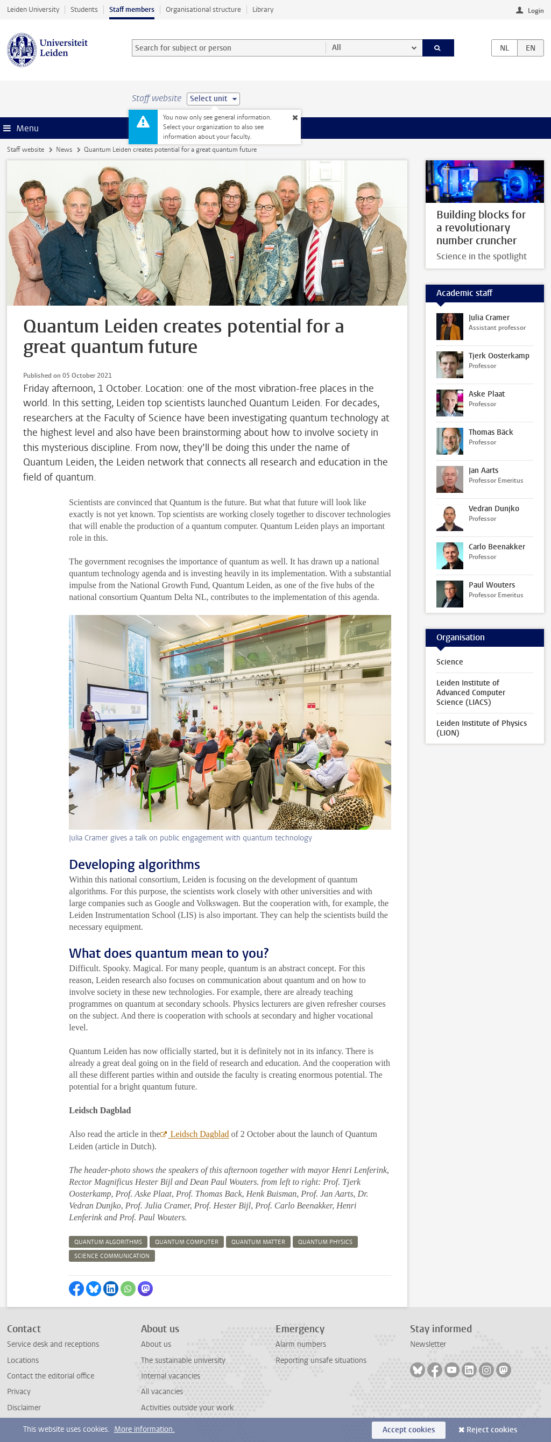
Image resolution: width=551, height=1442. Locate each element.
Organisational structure (203, 9)
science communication (112, 1256)
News (64, 149)
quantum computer (186, 1242)
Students (84, 9)
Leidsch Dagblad (198, 1134)
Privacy (19, 1392)
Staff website (25, 149)
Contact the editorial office (50, 1376)
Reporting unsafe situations (321, 1360)
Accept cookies (409, 1430)
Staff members (131, 9)
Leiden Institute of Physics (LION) (481, 728)
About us (156, 1344)
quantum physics (325, 1242)
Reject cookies (492, 1430)
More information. (144, 1429)
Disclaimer (24, 1408)
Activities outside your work (187, 1408)
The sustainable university (183, 1360)
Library (262, 9)
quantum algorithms (108, 1242)
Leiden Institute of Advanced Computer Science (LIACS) (470, 693)
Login (536, 10)
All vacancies (162, 1392)
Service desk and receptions (53, 1344)
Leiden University (33, 9)
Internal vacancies (170, 1376)
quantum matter (258, 1242)
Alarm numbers (301, 1344)
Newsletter (428, 1344)
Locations (23, 1360)
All (336, 48)
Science (449, 662)
